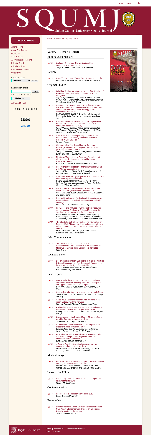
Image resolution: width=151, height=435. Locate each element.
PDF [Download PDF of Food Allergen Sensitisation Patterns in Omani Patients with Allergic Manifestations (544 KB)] (51, 167)
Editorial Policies (18, 66)
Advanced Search (18, 103)
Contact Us (16, 73)
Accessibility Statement (76, 429)
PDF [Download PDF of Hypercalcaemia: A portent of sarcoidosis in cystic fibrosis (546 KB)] (51, 292)
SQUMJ (56, 38)
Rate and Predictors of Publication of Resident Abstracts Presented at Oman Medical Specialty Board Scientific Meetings (79, 200)
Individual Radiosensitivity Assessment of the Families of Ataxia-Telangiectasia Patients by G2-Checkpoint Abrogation (80, 93)
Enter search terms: (19, 88)
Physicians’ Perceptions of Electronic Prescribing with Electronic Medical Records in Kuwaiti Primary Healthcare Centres (78, 159)
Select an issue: (18, 78)
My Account (59, 429)
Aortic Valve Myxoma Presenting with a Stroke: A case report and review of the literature (79, 301)
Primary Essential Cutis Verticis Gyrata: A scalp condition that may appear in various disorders (80, 362)
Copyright (57, 431)
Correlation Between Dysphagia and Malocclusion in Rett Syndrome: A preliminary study (80, 177)
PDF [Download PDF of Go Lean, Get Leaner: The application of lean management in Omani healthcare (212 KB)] (51, 63)
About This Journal (19, 50)
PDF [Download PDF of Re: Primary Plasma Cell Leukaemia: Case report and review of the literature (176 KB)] (51, 378)
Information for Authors (21, 69)
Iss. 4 (76, 38)
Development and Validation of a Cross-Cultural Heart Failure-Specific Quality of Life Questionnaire (78, 189)
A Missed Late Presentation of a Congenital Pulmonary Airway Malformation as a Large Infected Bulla (79, 308)
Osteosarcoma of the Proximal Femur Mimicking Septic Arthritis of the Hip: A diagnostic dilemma (79, 318)
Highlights (15, 53)
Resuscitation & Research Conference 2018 (74, 394)
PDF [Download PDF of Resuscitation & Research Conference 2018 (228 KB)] (51, 394)
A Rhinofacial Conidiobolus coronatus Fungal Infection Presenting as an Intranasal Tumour (79, 326)
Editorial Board (17, 63)
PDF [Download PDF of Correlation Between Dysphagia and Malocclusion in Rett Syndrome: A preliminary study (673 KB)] (51, 176)
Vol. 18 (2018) (67, 38)
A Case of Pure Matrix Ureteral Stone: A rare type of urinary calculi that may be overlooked (78, 345)
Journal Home (17, 47)
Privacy (48, 431)
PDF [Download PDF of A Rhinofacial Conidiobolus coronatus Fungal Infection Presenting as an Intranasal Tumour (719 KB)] (51, 324)
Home (49, 38)
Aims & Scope (17, 57)
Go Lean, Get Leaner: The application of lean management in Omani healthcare (75, 64)
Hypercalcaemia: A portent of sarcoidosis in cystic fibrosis (80, 292)
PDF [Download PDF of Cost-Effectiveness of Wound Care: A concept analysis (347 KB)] (51, 78)
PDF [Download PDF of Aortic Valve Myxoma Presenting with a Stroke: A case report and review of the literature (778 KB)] (51, 300)
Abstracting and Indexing (21, 60)
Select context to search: (21, 94)
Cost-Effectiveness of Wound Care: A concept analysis (79, 78)
